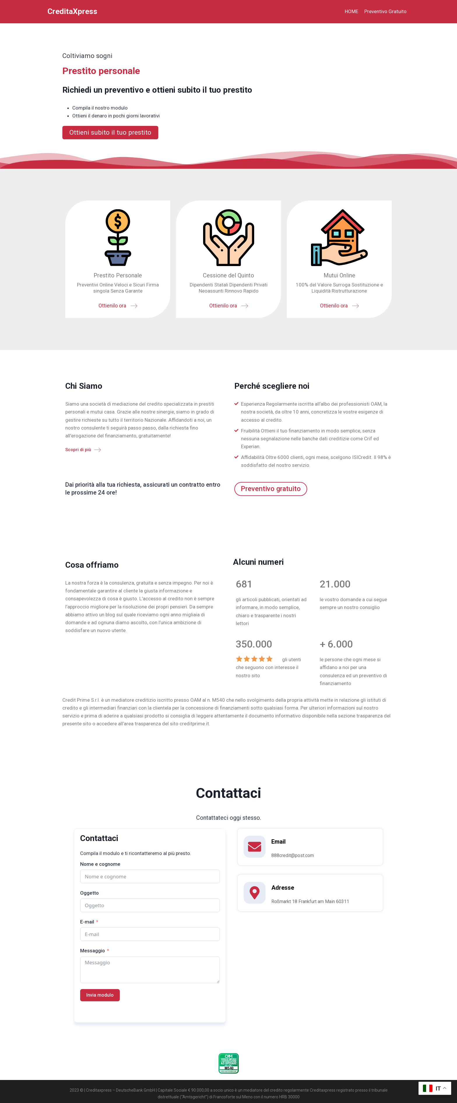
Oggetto (89, 894)
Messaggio (92, 951)
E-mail (87, 923)
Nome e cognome (100, 865)
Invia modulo (100, 996)
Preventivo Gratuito (385, 11)
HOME (351, 11)
